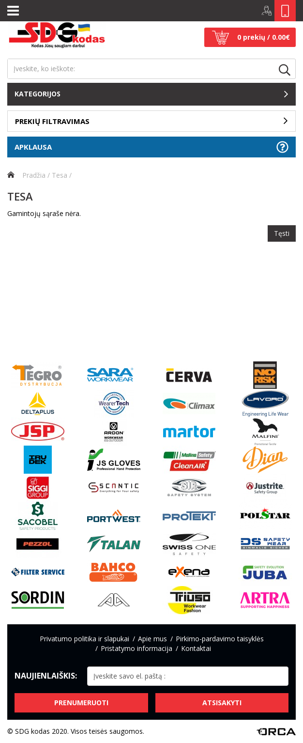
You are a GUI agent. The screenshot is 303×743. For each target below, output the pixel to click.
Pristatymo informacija (136, 648)
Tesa (59, 175)
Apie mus (152, 638)
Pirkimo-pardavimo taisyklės (220, 638)
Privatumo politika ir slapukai (84, 638)
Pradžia (26, 175)
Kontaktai (196, 648)
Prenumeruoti (81, 702)
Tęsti (281, 233)
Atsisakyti (222, 702)
